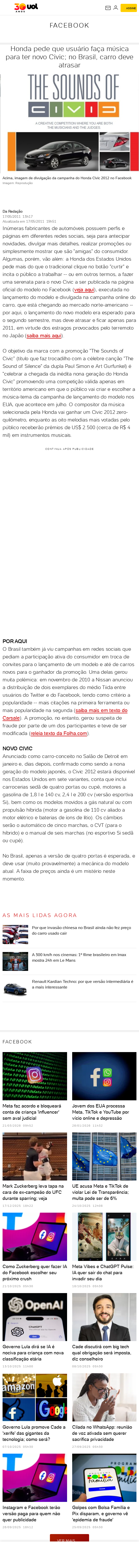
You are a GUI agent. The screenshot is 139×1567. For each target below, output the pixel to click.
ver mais (69, 1540)
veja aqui (84, 289)
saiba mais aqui (44, 335)
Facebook (70, 25)
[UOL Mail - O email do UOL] (108, 8)
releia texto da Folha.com (59, 733)
